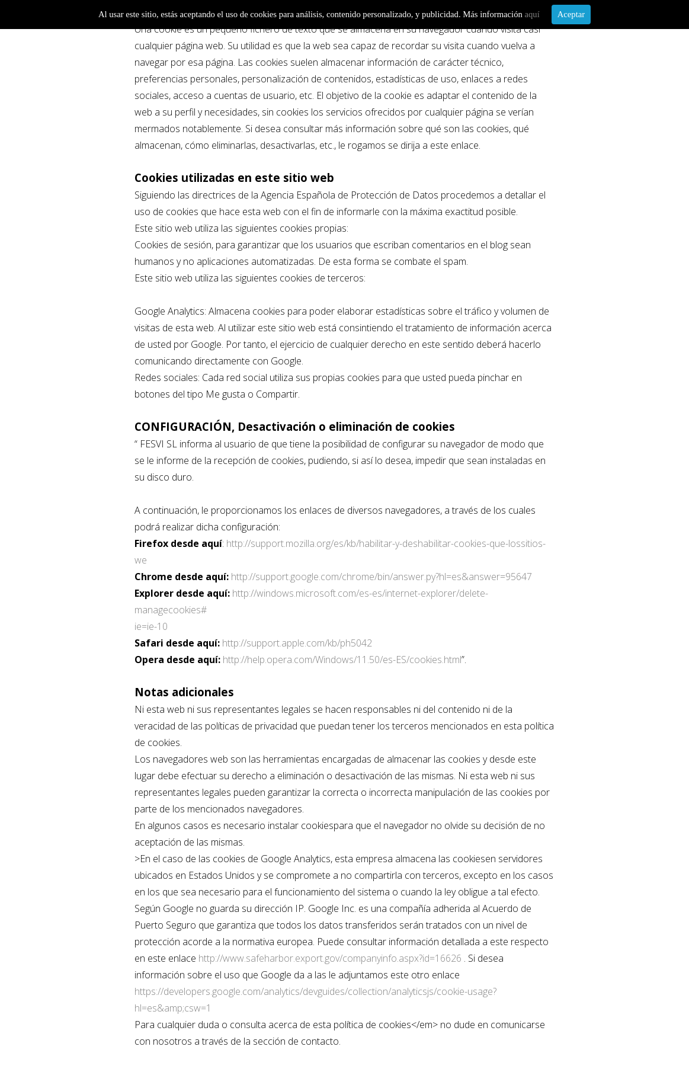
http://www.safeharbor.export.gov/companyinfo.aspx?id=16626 (330, 958)
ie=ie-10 (151, 626)
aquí (531, 14)
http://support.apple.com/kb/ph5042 (297, 642)
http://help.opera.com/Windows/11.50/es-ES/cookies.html (342, 659)
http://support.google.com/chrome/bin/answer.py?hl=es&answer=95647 (381, 576)
